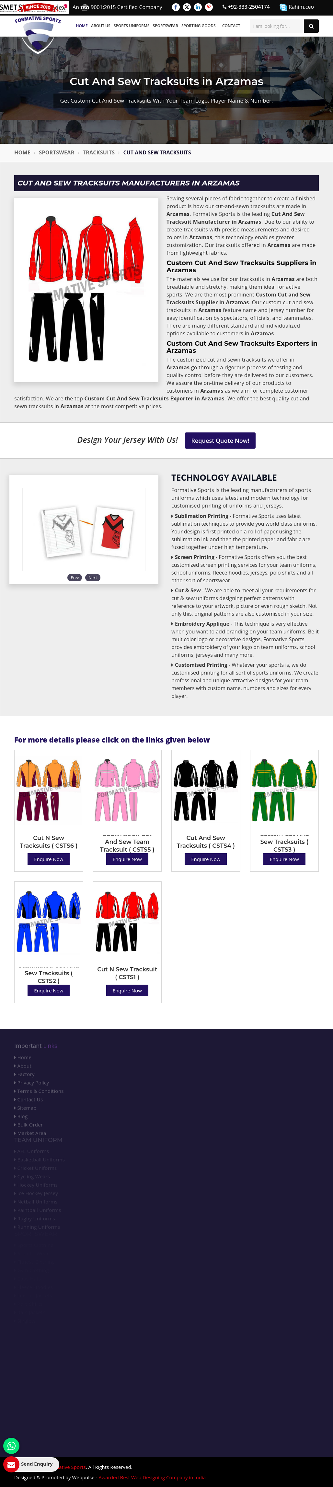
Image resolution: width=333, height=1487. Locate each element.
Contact (231, 25)
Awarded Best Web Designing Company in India (152, 1477)
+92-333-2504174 (246, 6)
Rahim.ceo (297, 7)
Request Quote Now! (220, 440)
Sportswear (165, 25)
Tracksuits (99, 152)
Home (82, 25)
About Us (100, 25)
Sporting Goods (198, 25)
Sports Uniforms (132, 25)
